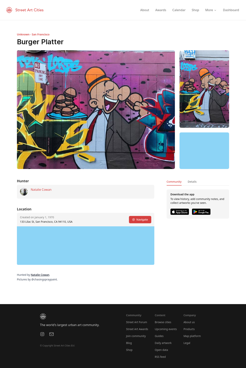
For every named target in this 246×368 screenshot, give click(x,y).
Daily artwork (163, 343)
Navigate (140, 219)
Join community (136, 336)
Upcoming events (166, 329)
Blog (129, 343)
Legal (187, 343)
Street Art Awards (137, 329)
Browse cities (163, 322)
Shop (129, 350)
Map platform (192, 336)
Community (174, 181)
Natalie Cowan (41, 189)
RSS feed (160, 357)
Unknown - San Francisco (33, 34)
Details (192, 181)
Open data (161, 350)
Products (189, 329)
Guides (159, 336)
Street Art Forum (136, 322)
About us (189, 322)
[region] (204, 150)
